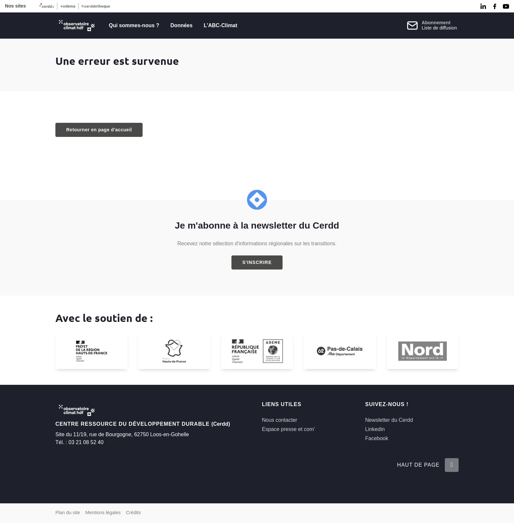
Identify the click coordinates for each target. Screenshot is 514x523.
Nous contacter (279, 420)
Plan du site (67, 512)
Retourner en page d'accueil (99, 129)
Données (181, 25)
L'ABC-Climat (220, 25)
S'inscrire (257, 262)
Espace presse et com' (288, 429)
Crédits (133, 512)
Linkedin (375, 429)
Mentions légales (103, 512)
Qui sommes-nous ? (134, 25)
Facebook (376, 438)
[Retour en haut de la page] (452, 465)
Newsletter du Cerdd (389, 420)
